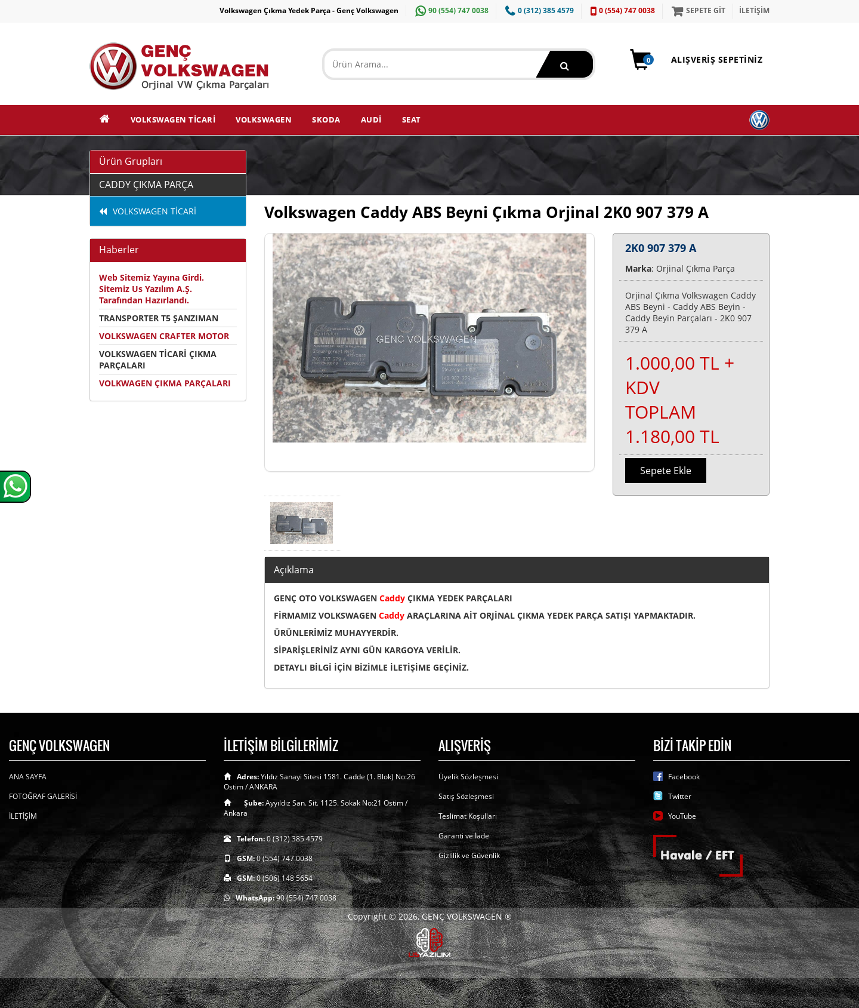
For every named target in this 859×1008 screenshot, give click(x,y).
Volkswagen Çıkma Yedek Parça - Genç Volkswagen (309, 10)
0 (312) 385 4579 (538, 10)
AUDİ (371, 119)
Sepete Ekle (665, 470)
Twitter (679, 796)
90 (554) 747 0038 (450, 10)
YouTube (682, 816)
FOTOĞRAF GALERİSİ (43, 796)
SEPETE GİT (697, 10)
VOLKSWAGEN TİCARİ (173, 119)
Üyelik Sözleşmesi (468, 777)
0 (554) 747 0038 (621, 10)
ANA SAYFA (28, 777)
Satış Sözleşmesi (466, 796)
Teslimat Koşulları (467, 816)
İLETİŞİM (754, 10)
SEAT (411, 119)
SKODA (326, 119)
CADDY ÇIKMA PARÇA (146, 184)
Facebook (684, 777)
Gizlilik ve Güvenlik (469, 855)
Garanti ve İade (463, 836)
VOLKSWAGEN (264, 119)
